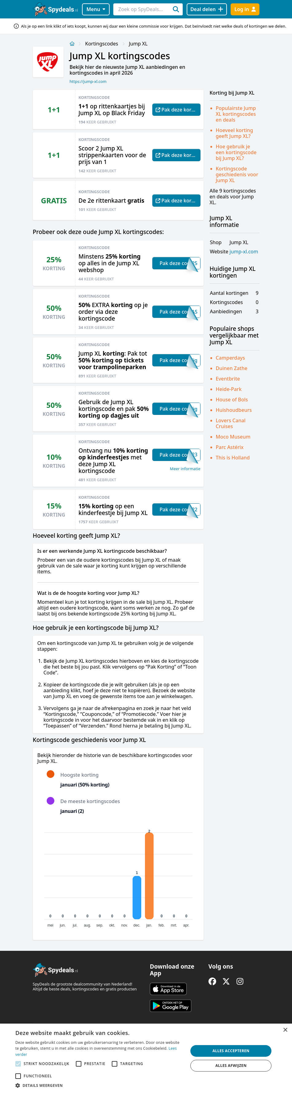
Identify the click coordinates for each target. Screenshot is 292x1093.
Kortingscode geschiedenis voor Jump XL (237, 174)
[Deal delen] (207, 9)
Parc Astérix (230, 447)
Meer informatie (185, 468)
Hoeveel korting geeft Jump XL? (234, 133)
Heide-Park (229, 389)
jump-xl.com (244, 252)
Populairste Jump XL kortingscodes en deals (236, 114)
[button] (99, 1085)
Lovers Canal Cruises (231, 423)
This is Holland (233, 457)
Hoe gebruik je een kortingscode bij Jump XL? (236, 152)
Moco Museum (233, 436)
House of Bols (232, 399)
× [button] (285, 1030)
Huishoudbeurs (234, 410)
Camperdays (230, 357)
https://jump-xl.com (88, 81)
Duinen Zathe (231, 368)
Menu (95, 9)
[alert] (146, 1058)
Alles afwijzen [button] (231, 1065)
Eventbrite (228, 378)
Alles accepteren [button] (231, 1050)
